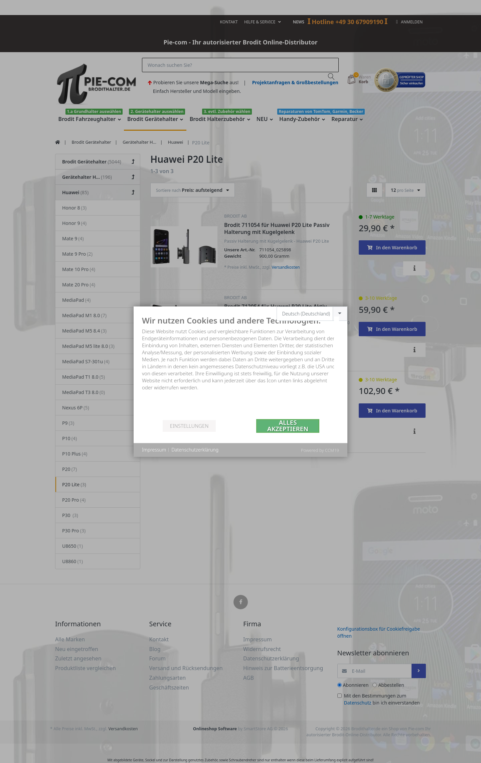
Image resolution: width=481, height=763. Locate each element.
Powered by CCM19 (320, 450)
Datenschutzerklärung (194, 450)
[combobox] (312, 313)
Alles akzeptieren (287, 426)
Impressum (154, 450)
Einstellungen (189, 425)
